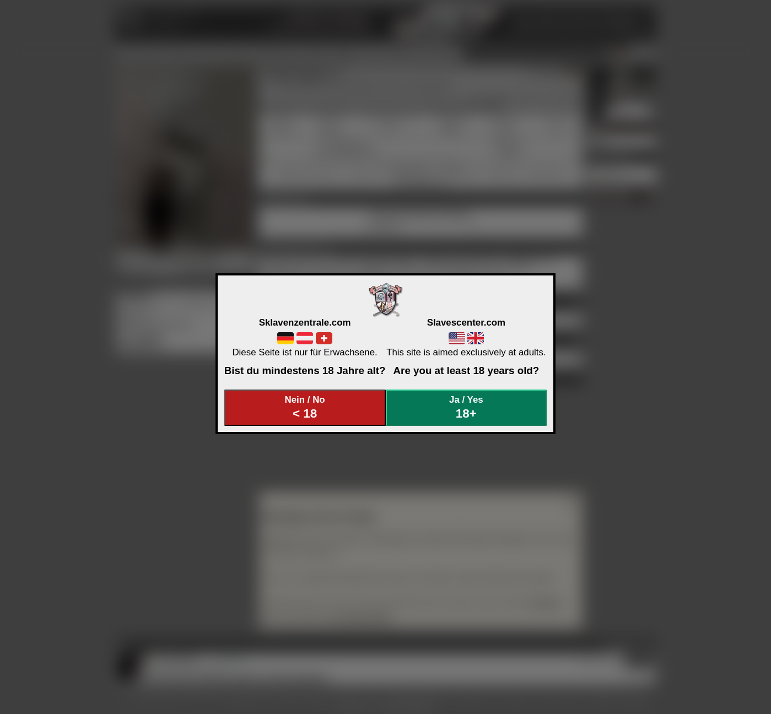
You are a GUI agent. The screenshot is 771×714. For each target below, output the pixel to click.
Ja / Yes (466, 407)
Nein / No (304, 407)
